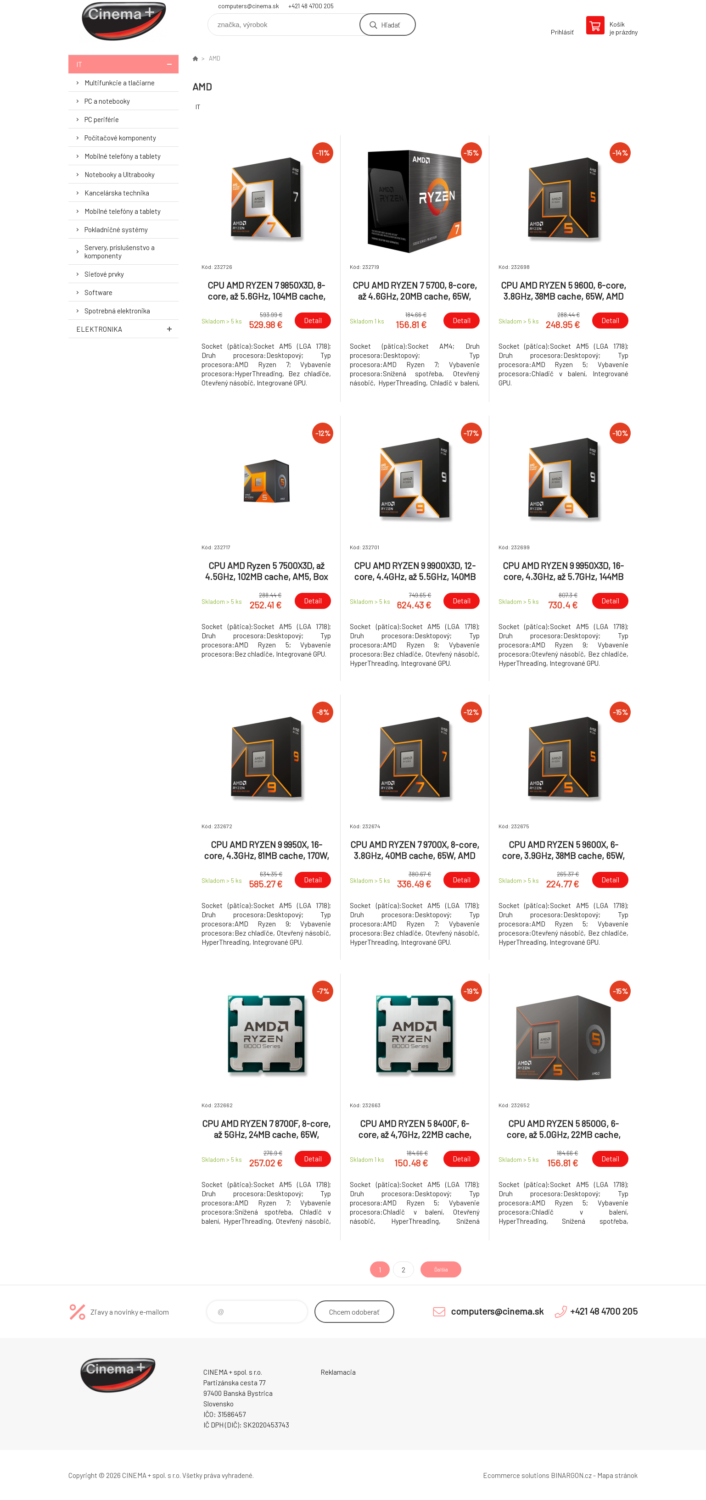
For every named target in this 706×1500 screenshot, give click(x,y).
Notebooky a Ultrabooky (119, 174)
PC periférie (101, 119)
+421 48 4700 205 (311, 6)
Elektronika (127, 329)
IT (127, 64)
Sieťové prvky (104, 274)
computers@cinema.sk (248, 6)
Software (98, 292)
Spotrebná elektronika (117, 311)
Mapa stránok (617, 1475)
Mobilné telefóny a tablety (122, 156)
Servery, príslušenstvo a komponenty (119, 251)
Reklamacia (338, 1372)
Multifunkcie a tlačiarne (119, 82)
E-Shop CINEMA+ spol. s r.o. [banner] (123, 21)
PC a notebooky (107, 101)
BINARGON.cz (571, 1475)
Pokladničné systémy (116, 229)
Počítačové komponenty (120, 138)
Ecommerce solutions (516, 1475)
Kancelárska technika (116, 193)
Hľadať (390, 24)
